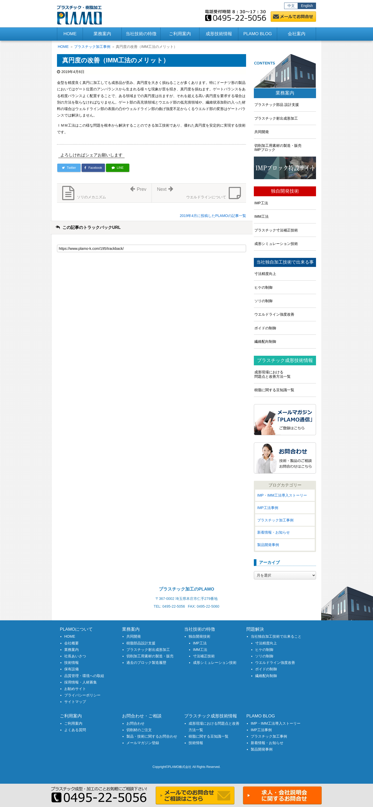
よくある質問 (75, 730)
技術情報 (71, 662)
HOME (69, 33)
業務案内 (285, 93)
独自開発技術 (285, 191)
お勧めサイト (75, 689)
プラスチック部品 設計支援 (276, 105)
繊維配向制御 (265, 341)
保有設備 (71, 669)
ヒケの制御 (263, 287)
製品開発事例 (268, 545)
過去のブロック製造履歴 (146, 662)
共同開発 (261, 132)
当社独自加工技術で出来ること (276, 636)
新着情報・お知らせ (273, 532)
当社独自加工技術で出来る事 (285, 262)
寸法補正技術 (204, 656)
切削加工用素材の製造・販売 (150, 656)
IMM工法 (261, 216)
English (307, 6)
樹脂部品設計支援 (140, 643)
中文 (291, 6)
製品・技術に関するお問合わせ (151, 736)
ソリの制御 (263, 301)
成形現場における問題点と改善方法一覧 (272, 374)
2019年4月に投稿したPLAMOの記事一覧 (213, 216)
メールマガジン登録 (142, 743)
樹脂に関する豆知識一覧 (274, 390)
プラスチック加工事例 (92, 47)
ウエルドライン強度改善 (274, 314)
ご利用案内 (73, 723)
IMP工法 (261, 203)
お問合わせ (135, 723)
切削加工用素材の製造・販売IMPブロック (278, 147)
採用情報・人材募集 (80, 682)
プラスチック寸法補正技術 (276, 230)
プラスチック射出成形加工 (276, 118)
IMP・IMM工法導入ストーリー (282, 495)
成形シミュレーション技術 (276, 244)
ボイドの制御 (265, 328)
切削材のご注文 (139, 730)
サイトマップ (75, 702)
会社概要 (71, 643)
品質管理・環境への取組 (84, 676)
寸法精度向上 (265, 274)
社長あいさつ (75, 656)
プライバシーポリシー (82, 695)
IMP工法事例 (267, 508)
